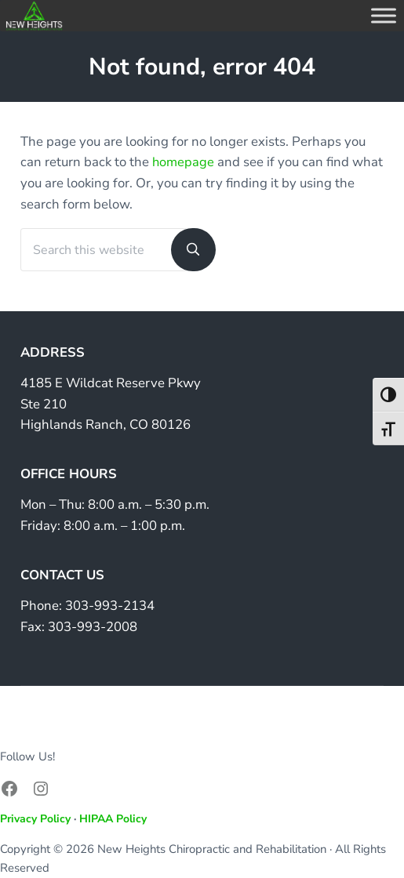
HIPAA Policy (113, 818)
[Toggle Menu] (383, 15)
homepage (183, 162)
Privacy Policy (35, 818)
